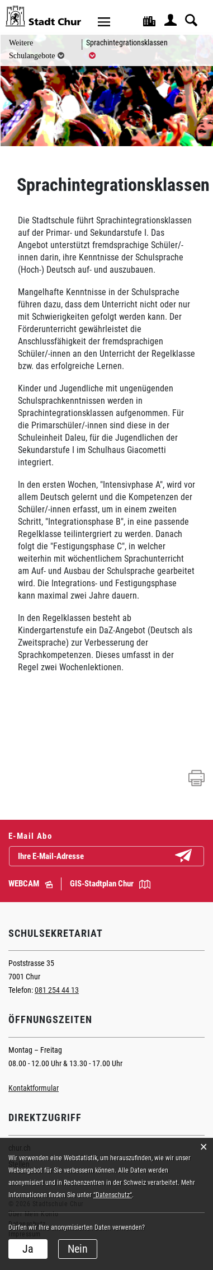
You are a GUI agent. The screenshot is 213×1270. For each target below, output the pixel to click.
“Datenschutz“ (112, 1195)
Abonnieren (192, 856)
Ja (28, 1248)
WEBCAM (30, 884)
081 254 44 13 (57, 990)
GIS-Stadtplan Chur (110, 884)
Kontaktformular (33, 1088)
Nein (78, 1248)
